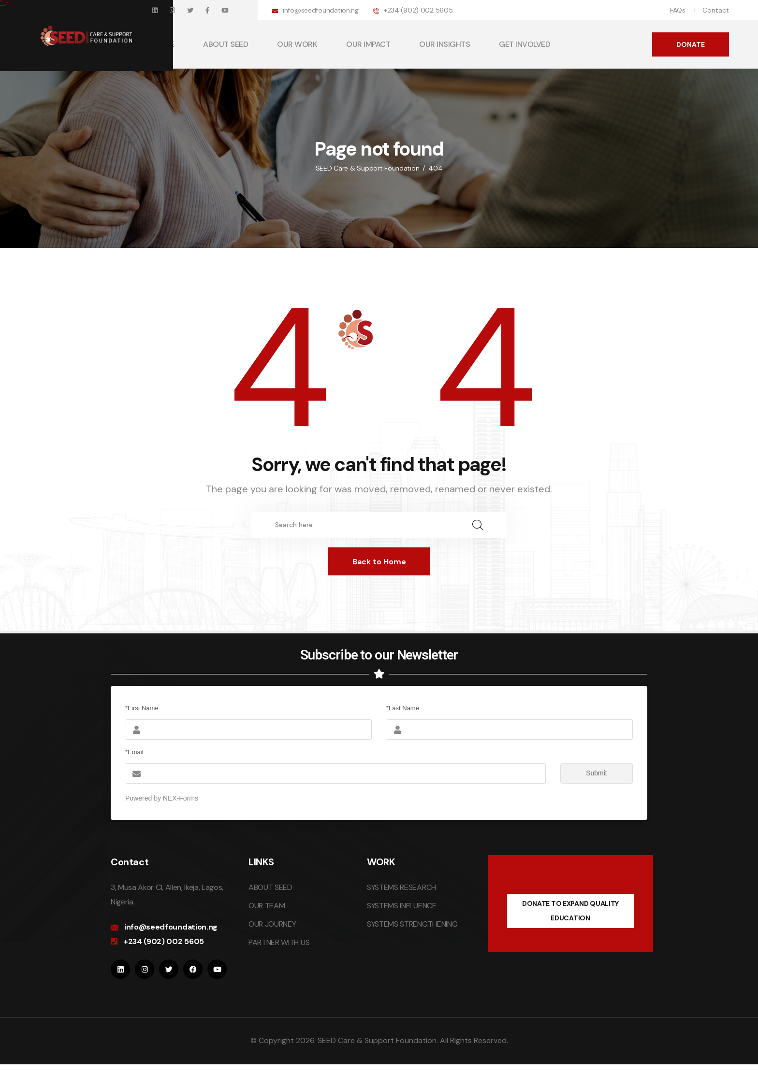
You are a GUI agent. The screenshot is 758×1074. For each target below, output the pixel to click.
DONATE (690, 44)
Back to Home (379, 562)
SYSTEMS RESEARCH (401, 887)
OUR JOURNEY (272, 924)
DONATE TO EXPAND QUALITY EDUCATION (570, 910)
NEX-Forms (180, 798)
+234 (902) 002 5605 (418, 10)
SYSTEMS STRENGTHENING (412, 924)
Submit (583, 773)
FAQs (677, 10)
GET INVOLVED (524, 44)
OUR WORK (297, 44)
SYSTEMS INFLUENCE (402, 906)
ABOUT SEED (225, 44)
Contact (715, 10)
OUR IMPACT (368, 44)
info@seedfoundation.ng (321, 10)
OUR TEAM (266, 906)
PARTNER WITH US (278, 942)
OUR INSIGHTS (444, 44)
